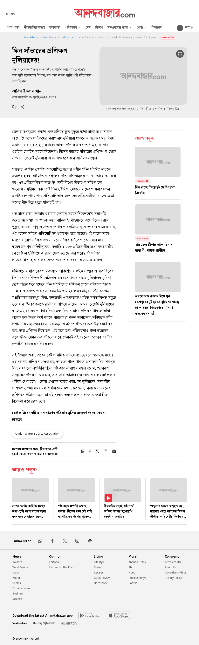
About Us (170, 567)
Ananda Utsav (137, 562)
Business (18, 593)
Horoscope (101, 583)
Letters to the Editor (62, 567)
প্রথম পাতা (12, 28)
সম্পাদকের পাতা (119, 28)
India (15, 572)
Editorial (54, 562)
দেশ (88, 28)
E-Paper (11, 13)
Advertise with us (176, 572)
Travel (97, 567)
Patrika (132, 583)
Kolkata (17, 562)
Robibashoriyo (137, 578)
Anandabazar (31, 37)
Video (131, 572)
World (16, 578)
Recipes (99, 572)
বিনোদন (156, 28)
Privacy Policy (173, 578)
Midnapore (66, 37)
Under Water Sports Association (37, 433)
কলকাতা (54, 28)
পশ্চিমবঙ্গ (73, 28)
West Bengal (50, 37)
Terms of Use (173, 562)
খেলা (141, 28)
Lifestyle (99, 562)
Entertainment (21, 588)
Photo (132, 567)
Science (17, 599)
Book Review (102, 578)
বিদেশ (99, 28)
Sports (16, 583)
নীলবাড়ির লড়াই (34, 28)
